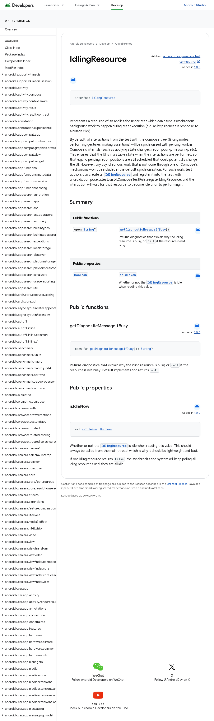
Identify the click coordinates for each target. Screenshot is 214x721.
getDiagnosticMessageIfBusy (143, 229)
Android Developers (82, 43)
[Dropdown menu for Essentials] (64, 5)
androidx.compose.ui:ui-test (181, 56)
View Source (188, 62)
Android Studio (195, 5)
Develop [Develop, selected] (117, 5)
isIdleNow (128, 275)
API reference (17, 21)
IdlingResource (103, 98)
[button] (27, 74)
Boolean (80, 275)
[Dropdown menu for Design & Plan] (100, 5)
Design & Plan (85, 5)
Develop (104, 43)
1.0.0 (197, 67)
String (88, 229)
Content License (177, 484)
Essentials (51, 5)
